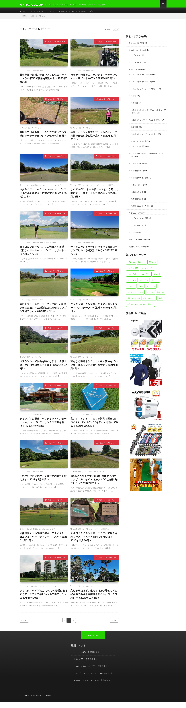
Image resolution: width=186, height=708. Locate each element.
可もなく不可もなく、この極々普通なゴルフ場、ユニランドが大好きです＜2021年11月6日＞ (94, 369)
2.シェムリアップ (138, 66)
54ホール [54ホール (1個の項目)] (152, 262)
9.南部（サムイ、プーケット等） (145, 136)
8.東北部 (134, 129)
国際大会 (111, 189)
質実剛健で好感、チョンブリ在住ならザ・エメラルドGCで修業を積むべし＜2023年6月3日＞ (43, 82)
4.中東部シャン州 (138, 172)
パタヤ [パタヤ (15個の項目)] (140, 286)
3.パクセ (134, 233)
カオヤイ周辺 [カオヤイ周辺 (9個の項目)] (133, 268)
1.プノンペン (136, 59)
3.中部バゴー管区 (138, 165)
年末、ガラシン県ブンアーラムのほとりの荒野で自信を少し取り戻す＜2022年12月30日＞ (94, 140)
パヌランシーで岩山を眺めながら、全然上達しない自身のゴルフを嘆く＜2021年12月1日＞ (44, 369)
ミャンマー (42, 13)
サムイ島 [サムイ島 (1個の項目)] (156, 274)
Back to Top (93, 640)
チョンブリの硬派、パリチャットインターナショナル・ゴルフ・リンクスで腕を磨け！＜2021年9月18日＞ (43, 426)
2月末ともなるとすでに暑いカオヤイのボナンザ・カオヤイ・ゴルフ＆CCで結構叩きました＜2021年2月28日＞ (94, 484)
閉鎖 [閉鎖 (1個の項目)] (160, 298)
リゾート (61, 189)
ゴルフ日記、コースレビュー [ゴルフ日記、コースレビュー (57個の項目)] (139, 274)
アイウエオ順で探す (137, 47)
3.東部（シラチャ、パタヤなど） (145, 92)
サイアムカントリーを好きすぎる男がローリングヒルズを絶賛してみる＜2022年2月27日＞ (94, 254)
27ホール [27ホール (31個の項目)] (131, 262)
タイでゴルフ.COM (43, 702)
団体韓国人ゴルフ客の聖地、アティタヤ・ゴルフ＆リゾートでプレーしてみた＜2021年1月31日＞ (43, 541)
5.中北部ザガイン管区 (140, 179)
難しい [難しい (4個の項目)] (150, 304)
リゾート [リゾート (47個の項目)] (149, 292)
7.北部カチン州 (137, 193)
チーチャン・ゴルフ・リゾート (87, 687)
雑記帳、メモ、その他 (138, 247)
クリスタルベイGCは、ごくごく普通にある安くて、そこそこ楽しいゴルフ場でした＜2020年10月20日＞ (44, 598)
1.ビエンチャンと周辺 (140, 219)
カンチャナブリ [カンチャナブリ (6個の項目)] (147, 268)
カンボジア (65, 13)
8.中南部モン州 (137, 200)
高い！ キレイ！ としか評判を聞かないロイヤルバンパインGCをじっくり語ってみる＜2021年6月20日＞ (94, 426)
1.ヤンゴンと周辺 (138, 148)
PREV (27, 624)
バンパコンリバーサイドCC (85, 670)
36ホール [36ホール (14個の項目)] (142, 262)
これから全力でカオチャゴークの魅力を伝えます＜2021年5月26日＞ (43, 482)
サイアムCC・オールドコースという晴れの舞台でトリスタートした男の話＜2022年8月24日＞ (94, 197)
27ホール (25, 189)
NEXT (111, 624)
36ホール (25, 533)
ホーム (22, 13)
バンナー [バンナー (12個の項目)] (131, 286)
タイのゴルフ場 (135, 73)
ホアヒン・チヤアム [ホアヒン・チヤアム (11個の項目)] (135, 292)
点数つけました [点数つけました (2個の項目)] (149, 298)
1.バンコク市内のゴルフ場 (142, 78)
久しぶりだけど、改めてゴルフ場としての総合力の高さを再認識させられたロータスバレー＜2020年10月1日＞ (94, 598)
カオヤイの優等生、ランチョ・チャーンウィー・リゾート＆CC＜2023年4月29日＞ (94, 80)
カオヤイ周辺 (77, 476)
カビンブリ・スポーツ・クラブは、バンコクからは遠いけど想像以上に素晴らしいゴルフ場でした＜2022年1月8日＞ (43, 312)
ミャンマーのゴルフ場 (138, 143)
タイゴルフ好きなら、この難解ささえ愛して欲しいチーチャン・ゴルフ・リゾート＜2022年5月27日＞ (43, 254)
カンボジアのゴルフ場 (138, 54)
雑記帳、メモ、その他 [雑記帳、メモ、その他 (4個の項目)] (136, 304)
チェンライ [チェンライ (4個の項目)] (144, 280)
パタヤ (54, 189)
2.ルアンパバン (137, 226)
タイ (31, 13)
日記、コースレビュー (56, 46)
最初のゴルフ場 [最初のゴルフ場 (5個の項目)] (134, 298)
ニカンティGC (80, 656)
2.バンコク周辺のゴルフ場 (142, 85)
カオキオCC (79, 663)
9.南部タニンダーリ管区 (141, 207)
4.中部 (134, 99)
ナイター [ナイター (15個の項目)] (155, 280)
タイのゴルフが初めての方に (86, 13)
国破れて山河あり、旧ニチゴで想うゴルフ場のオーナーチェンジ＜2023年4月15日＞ (43, 138)
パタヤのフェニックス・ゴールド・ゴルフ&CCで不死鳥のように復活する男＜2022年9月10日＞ (43, 197)
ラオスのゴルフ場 (136, 214)
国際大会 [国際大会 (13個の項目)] (160, 292)
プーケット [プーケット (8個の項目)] (150, 286)
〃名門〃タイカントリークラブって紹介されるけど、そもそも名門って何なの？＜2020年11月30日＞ (94, 541)
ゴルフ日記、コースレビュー (32, 74)
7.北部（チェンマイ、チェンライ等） (147, 123)
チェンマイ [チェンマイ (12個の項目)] (132, 280)
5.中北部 (134, 106)
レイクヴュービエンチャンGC (86, 677)
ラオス (53, 13)
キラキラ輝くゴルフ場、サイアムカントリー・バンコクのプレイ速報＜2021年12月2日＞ (94, 312)
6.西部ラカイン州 (138, 186)
